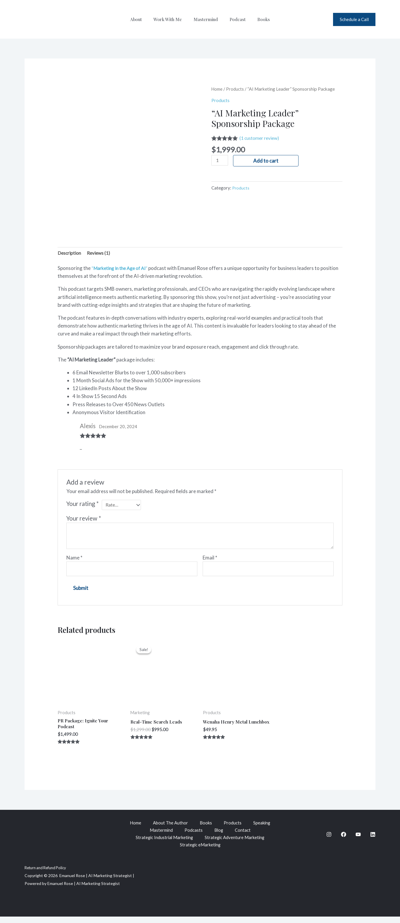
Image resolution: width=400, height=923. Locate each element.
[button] (354, 19)
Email (210, 560)
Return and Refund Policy (48, 874)
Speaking (264, 827)
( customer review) (261, 138)
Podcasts (193, 835)
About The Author (169, 827)
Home (217, 89)
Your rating (82, 504)
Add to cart (267, 160)
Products (236, 89)
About (142, 19)
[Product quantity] (220, 160)
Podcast (235, 19)
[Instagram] (329, 840)
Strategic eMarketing (200, 851)
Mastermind (206, 19)
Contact (244, 835)
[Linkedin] (372, 840)
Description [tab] (70, 254)
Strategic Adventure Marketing (236, 843)
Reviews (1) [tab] (101, 254)
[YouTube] (358, 840)
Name (74, 560)
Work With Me (170, 19)
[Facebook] (343, 840)
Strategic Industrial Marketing (162, 843)
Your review (83, 520)
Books (257, 19)
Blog (219, 835)
